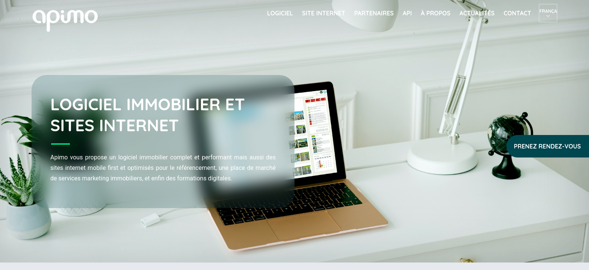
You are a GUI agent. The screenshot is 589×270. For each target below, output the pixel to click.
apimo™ (69, 20)
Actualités (477, 13)
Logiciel (280, 13)
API (407, 13)
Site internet (323, 13)
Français (548, 11)
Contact (517, 13)
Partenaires (374, 13)
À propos (435, 13)
